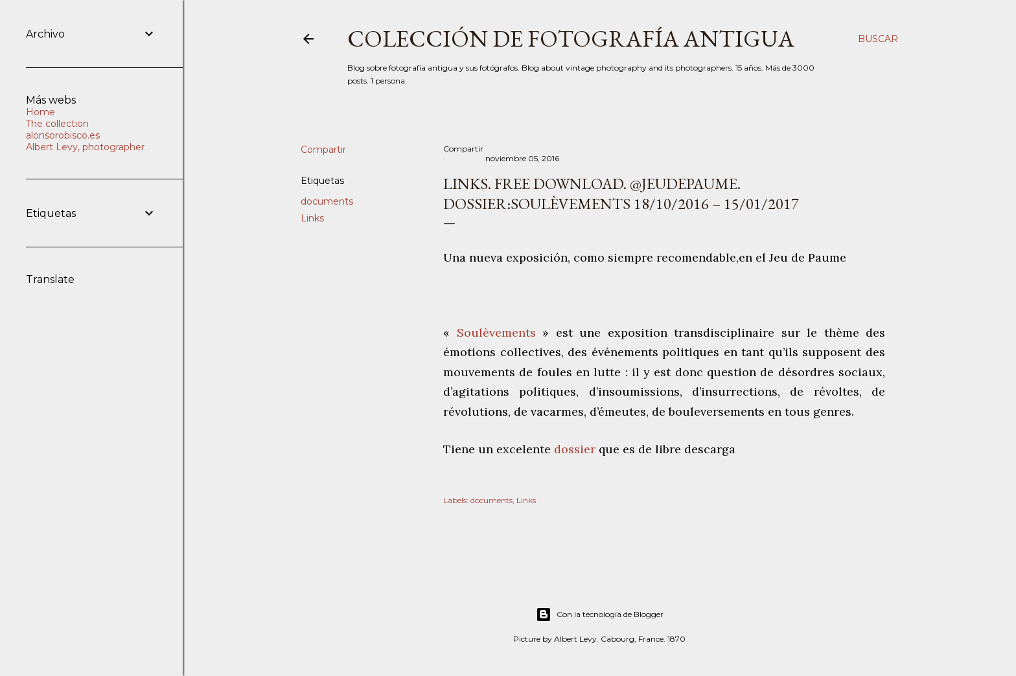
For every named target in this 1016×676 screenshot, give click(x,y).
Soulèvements (493, 332)
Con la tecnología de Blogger (600, 614)
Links (312, 218)
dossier (576, 449)
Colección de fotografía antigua (570, 38)
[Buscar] (878, 38)
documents (327, 201)
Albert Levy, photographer (85, 147)
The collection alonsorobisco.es (63, 129)
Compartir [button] (323, 149)
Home (40, 112)
